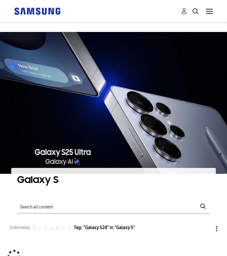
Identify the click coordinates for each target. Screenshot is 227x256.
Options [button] (206, 228)
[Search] (113, 206)
